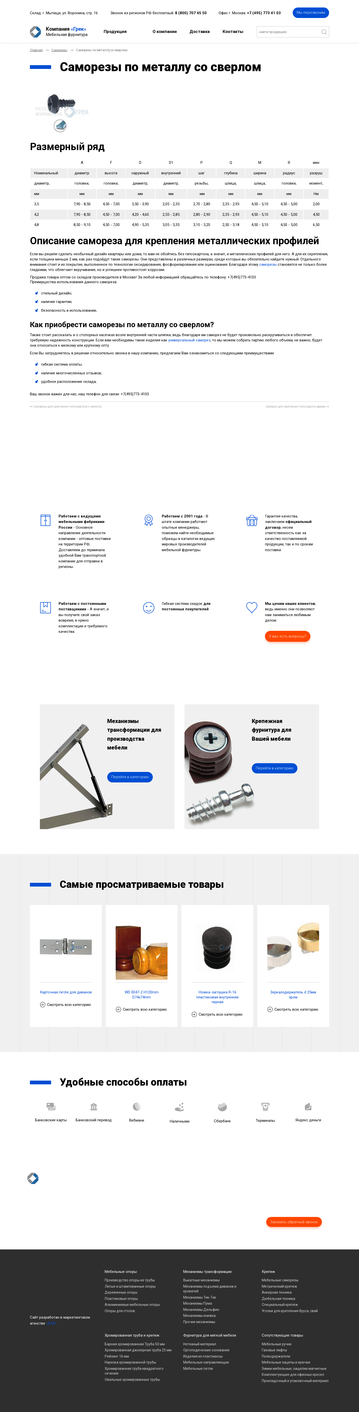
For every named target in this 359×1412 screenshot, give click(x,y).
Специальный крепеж (280, 1305)
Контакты (233, 31)
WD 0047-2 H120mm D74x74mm (142, 994)
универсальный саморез (189, 340)
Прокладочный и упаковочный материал (295, 1381)
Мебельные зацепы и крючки (286, 1362)
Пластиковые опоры (121, 1299)
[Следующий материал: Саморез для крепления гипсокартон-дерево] (297, 406)
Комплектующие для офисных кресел (293, 1375)
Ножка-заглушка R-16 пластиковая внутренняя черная (217, 997)
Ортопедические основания (206, 1350)
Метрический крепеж (279, 1286)
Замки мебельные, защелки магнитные (294, 1369)
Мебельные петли (198, 1369)
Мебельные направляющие (206, 1362)
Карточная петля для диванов (66, 992)
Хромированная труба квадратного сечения (134, 1371)
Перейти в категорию (130, 777)
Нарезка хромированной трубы (130, 1362)
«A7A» (51, 1323)
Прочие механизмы (199, 1322)
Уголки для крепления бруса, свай (290, 1311)
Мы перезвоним (311, 12)
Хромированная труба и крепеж (132, 1335)
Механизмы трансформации (207, 1271)
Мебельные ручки (276, 1344)
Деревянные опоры (121, 1292)
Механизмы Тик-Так (199, 1297)
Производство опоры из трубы (130, 1280)
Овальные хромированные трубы (132, 1380)
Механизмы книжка (199, 1316)
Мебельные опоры (121, 1271)
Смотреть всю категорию (69, 1004)
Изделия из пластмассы (203, 1356)
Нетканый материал (199, 1344)
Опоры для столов (120, 1311)
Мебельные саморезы (280, 1280)
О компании (165, 31)
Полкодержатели (276, 1356)
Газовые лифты (274, 1350)
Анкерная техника (277, 1292)
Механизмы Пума (197, 1303)
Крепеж (268, 1271)
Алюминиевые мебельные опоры (132, 1305)
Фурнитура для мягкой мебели (209, 1335)
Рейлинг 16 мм (117, 1356)
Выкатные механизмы (201, 1280)
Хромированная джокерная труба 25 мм (138, 1350)
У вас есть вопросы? (287, 636)
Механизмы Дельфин (201, 1310)
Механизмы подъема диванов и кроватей (209, 1288)
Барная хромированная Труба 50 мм (135, 1344)
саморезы (268, 264)
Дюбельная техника (278, 1299)
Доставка (199, 31)
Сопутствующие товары (282, 1335)
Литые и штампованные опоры (130, 1286)
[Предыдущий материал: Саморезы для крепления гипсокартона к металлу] (66, 406)
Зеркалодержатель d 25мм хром (293, 994)
